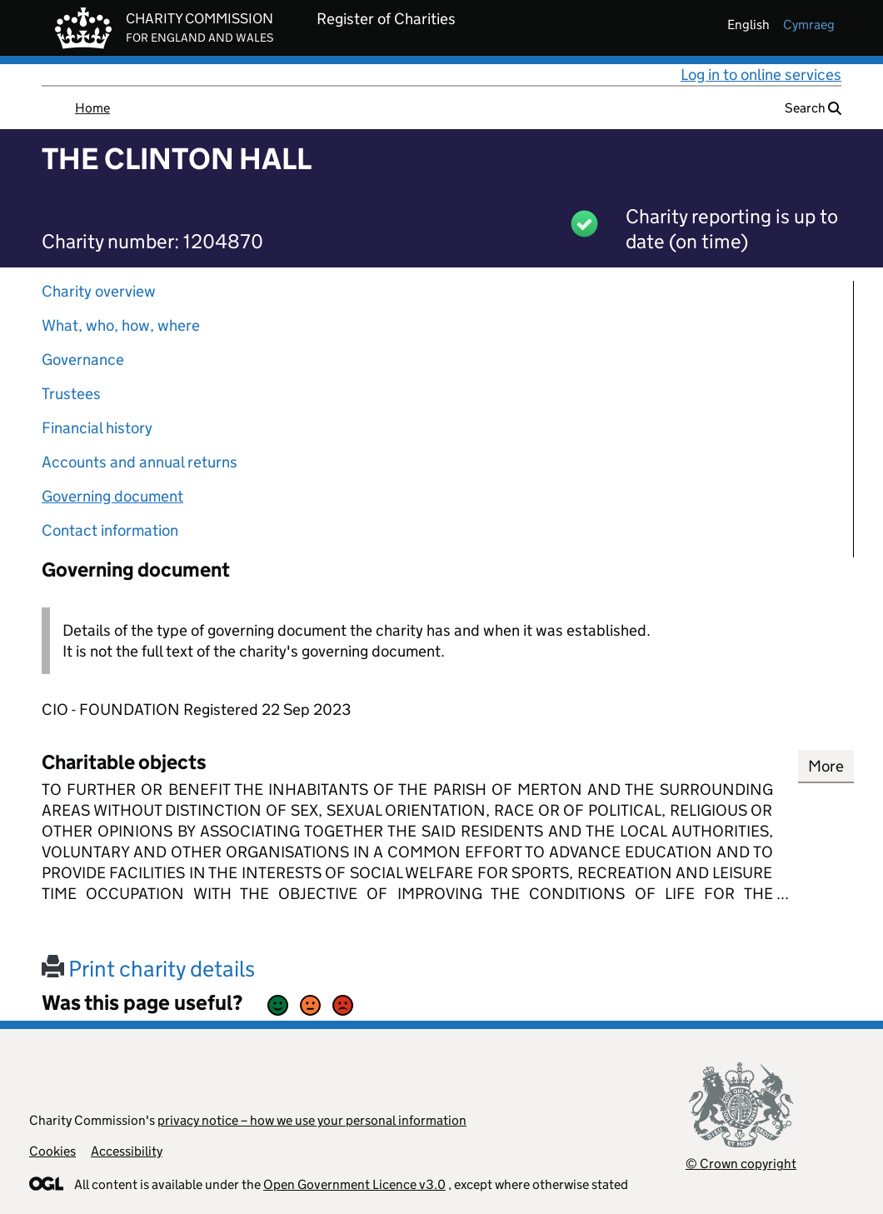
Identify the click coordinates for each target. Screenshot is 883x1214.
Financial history (97, 427)
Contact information (110, 530)
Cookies (52, 1151)
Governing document (112, 496)
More (826, 766)
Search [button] (813, 108)
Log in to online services (761, 74)
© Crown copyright (741, 1164)
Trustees (71, 393)
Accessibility (126, 1151)
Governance (83, 359)
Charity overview (99, 291)
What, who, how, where (121, 325)
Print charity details (148, 968)
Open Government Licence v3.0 (354, 1184)
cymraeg (809, 24)
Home (92, 108)
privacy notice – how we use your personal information (311, 1120)
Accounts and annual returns (139, 462)
